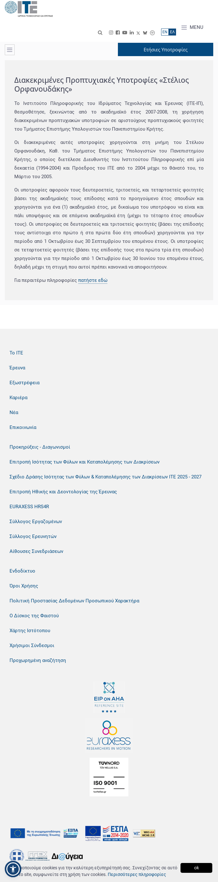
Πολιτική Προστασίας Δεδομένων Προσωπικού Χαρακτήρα (74, 601)
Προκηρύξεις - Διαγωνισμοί (40, 447)
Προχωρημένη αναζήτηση (38, 660)
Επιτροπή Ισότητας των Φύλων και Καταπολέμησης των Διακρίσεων (85, 462)
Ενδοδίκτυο (22, 571)
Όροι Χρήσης (24, 586)
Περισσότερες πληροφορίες (137, 874)
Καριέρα (18, 397)
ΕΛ (172, 32)
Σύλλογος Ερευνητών (33, 536)
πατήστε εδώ (92, 280)
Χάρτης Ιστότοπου (30, 630)
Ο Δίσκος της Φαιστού (34, 616)
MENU (192, 27)
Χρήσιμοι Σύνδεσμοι (32, 645)
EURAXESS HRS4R (29, 506)
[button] (13, 869)
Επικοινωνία (23, 427)
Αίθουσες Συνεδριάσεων (36, 551)
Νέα (14, 412)
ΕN (164, 32)
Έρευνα (17, 368)
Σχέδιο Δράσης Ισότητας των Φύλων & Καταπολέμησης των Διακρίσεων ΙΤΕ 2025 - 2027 (105, 477)
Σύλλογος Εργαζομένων (36, 521)
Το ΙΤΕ (16, 353)
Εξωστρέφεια (24, 383)
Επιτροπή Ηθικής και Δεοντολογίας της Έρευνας (63, 492)
